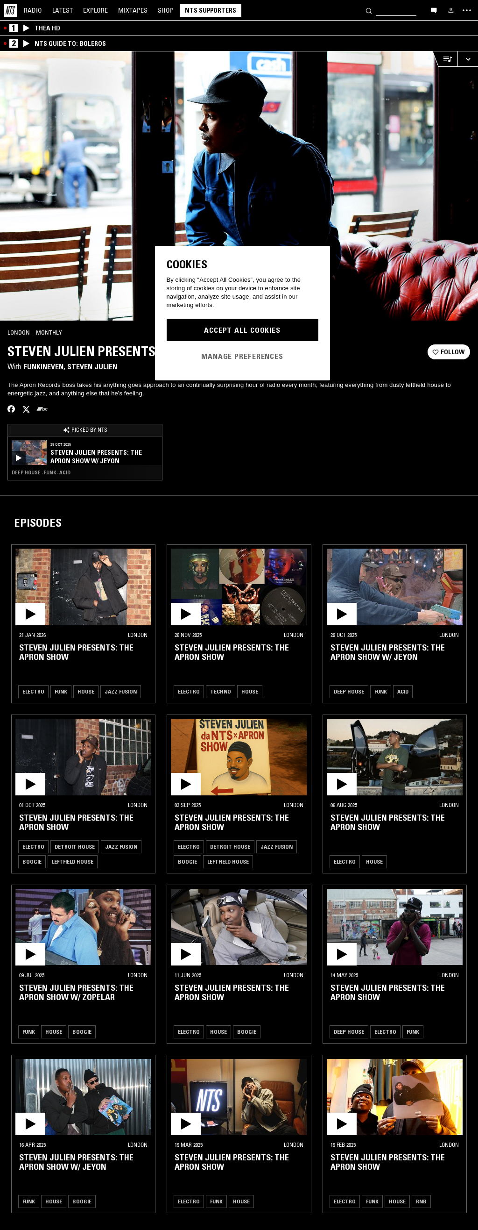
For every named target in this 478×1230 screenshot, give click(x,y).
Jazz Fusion (121, 691)
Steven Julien (92, 366)
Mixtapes (133, 10)
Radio (33, 10)
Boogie (32, 861)
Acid (402, 691)
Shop (166, 10)
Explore (95, 10)
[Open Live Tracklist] (444, 59)
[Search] (368, 10)
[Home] (10, 10)
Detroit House (75, 846)
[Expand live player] (467, 59)
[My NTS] (450, 10)
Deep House (349, 691)
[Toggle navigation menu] (466, 10)
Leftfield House (72, 861)
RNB (421, 1201)
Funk (61, 691)
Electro (33, 691)
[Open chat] (433, 9)
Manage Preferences (242, 356)
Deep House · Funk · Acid (41, 472)
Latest (62, 10)
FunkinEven (43, 366)
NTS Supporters (210, 10)
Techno (220, 691)
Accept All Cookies (242, 330)
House (85, 691)
